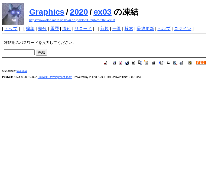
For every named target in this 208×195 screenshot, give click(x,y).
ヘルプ (163, 28)
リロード (83, 28)
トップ (10, 28)
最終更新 (145, 28)
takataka (22, 71)
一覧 (116, 28)
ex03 (102, 11)
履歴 (54, 28)
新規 (104, 28)
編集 (30, 28)
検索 (129, 28)
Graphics (46, 11)
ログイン (182, 28)
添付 (66, 28)
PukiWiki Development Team (55, 77)
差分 (42, 28)
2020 (79, 11)
